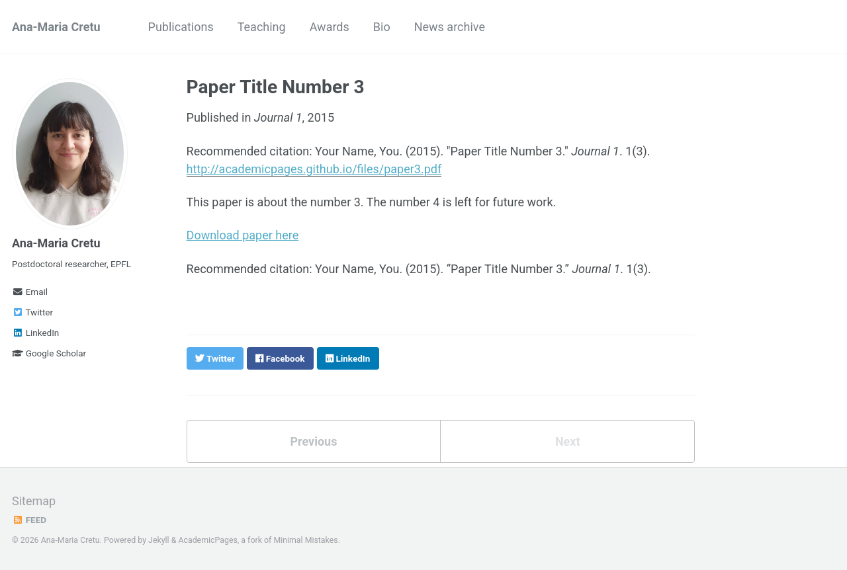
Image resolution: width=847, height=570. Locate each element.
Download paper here (243, 235)
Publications (181, 27)
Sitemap (34, 501)
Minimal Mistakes (305, 540)
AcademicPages (207, 540)
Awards (329, 27)
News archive (449, 27)
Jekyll (158, 540)
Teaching (262, 27)
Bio (381, 27)
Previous (313, 441)
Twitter (32, 312)
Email (30, 291)
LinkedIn (35, 332)
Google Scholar (49, 353)
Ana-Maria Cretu (56, 27)
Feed (29, 519)
